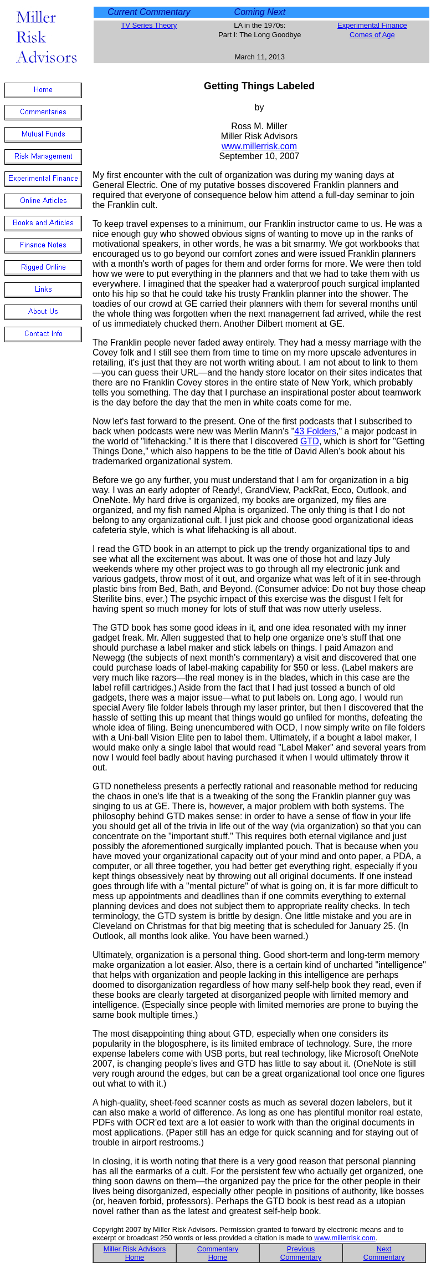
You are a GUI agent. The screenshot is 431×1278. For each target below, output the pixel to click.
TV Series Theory (149, 25)
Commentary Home (217, 1253)
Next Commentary (383, 1253)
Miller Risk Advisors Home (135, 1253)
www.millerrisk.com (259, 146)
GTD (309, 441)
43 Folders (315, 431)
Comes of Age (372, 35)
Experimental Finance (372, 25)
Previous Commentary (300, 1253)
